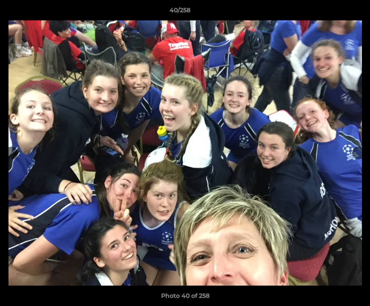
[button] (334, 12)
